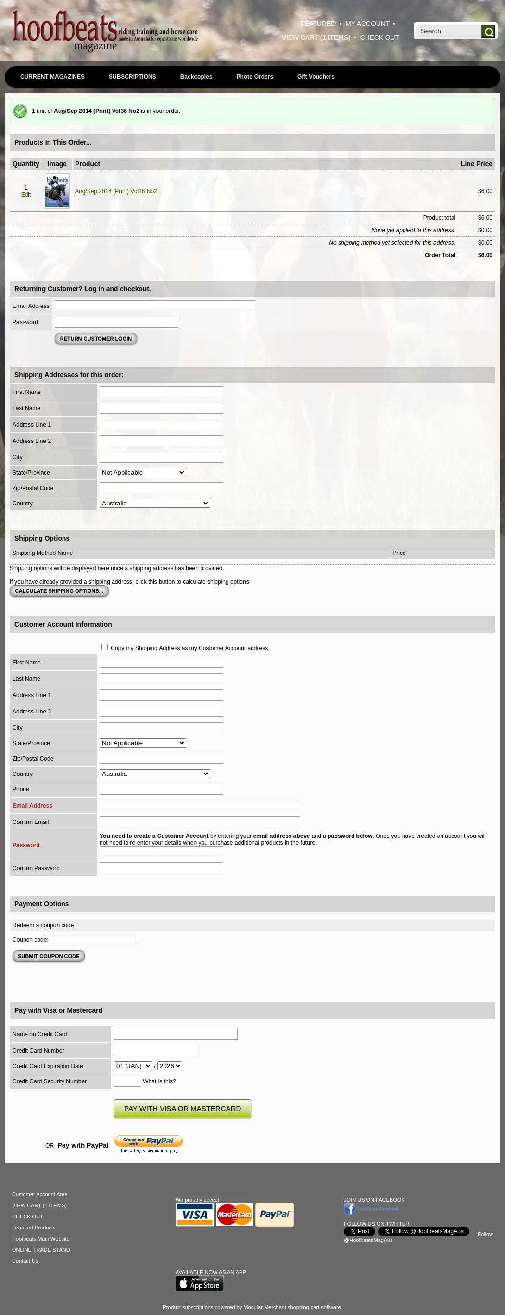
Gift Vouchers (316, 77)
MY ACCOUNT (367, 23)
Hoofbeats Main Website (41, 1238)
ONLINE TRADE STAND (41, 1250)
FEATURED (318, 23)
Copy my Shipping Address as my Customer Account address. (190, 648)
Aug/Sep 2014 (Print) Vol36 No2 (116, 191)
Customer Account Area (40, 1194)
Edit (26, 194)
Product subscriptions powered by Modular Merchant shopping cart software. (252, 1307)
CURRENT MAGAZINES (52, 77)
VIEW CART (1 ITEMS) (316, 37)
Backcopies (196, 77)
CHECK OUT (379, 37)
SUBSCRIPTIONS (132, 77)
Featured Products (34, 1227)
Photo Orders (254, 77)
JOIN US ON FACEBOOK (374, 1200)
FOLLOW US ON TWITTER (376, 1224)
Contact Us (25, 1261)
